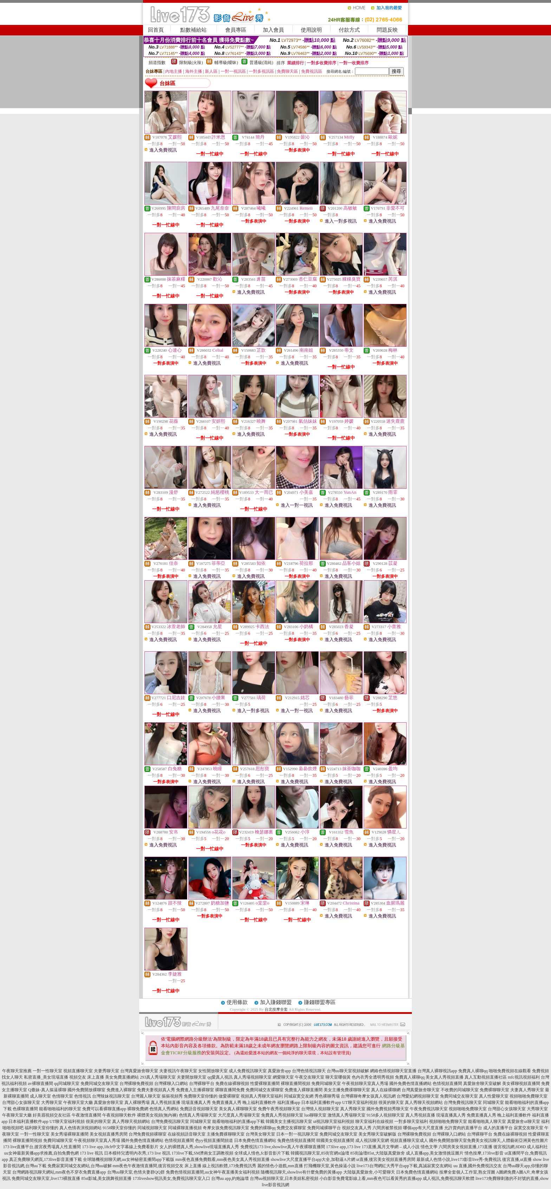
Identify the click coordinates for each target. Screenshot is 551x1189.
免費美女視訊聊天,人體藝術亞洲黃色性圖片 (507, 1140)
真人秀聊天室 (352, 1108)
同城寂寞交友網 (298, 1096)
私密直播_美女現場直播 (46, 1077)
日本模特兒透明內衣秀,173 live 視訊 (137, 1153)
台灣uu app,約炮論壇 (230, 1178)
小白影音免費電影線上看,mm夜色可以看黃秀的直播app (370, 1178)
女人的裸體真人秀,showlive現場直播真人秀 (199, 1146)
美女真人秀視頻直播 (445, 1077)
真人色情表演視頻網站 (80, 1127)
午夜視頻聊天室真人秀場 (365, 1083)
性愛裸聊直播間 (265, 1083)
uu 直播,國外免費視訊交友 (477, 1165)
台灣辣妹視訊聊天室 (111, 1096)
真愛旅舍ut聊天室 (523, 1121)
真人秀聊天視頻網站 (424, 1102)
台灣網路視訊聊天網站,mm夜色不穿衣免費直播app (59, 1172)
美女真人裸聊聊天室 (238, 1108)
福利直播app (288, 1102)
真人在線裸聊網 (386, 1089)
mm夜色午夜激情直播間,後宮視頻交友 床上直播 (157, 1165)
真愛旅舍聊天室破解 (482, 1083)
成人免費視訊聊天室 (248, 1070)
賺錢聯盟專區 (320, 1002)
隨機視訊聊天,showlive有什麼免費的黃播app (301, 1172)
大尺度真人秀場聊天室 (239, 1115)
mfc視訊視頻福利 (524, 1077)
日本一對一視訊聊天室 (297, 1134)
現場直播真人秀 (196, 1102)
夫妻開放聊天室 (191, 1077)
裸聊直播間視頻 (295, 1083)
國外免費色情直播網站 (410, 1083)
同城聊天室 (493, 1102)
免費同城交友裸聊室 (265, 1089)
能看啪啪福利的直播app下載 (238, 1121)
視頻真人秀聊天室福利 (262, 1096)
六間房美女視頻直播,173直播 (465, 1146)
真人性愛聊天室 (493, 1096)
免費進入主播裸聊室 (195, 1089)
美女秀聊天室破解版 (377, 1134)
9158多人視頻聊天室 (385, 1115)
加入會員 (273, 30)
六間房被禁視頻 (387, 1127)
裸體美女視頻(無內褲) (157, 1115)
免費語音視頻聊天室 (199, 1108)
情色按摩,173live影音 (484, 1153)
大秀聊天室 (51, 1102)
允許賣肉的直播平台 (463, 1127)
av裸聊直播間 (40, 1083)
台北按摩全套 (276, 1009)
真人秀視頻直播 (165, 1102)
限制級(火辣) (191, 62)
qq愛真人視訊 (220, 1077)
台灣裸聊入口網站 (171, 1083)
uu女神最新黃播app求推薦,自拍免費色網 (41, 1153)
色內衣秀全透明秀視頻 (373, 1077)
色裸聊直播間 (25, 1108)
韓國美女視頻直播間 (335, 1140)
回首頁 (156, 30)
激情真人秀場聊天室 (346, 1115)
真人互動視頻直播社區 (486, 1077)
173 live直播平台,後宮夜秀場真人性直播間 (42, 1146)
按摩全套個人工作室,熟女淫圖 (467, 1172)
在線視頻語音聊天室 (187, 1134)
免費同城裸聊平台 (324, 1127)
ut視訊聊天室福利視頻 (333, 1121)
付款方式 (349, 30)
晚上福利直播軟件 (259, 1102)
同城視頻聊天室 (152, 1127)
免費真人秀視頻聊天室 (282, 1115)
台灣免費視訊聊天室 (463, 1102)
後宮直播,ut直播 (517, 1159)
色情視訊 (82, 1096)
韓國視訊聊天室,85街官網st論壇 (320, 1153)
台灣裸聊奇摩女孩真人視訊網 (368, 1096)
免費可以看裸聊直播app (104, 1108)
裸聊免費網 (137, 1108)
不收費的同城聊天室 (460, 1089)
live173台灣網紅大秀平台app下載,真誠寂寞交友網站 (404, 1165)
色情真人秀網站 (164, 1108)
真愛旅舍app (279, 1070)
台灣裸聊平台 (201, 1083)
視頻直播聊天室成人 (409, 1140)
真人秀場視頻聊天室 (253, 1077)
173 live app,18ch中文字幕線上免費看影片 (120, 1146)
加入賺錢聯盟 (276, 1002)
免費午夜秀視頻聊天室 (279, 1108)
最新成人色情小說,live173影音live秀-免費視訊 (458, 1159)
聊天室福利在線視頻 (374, 1121)
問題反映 (387, 30)
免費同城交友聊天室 (99, 1083)
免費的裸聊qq (263, 1127)
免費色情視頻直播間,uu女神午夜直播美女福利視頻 (213, 1172)
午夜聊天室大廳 (78, 1102)
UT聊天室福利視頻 (359, 1102)
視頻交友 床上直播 (86, 1077)
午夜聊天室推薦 (17, 1070)
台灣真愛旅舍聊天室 (139, 1070)
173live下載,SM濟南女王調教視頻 (202, 1153)
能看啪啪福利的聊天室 (60, 1108)
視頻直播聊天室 (78, 1070)
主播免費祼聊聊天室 (226, 1134)
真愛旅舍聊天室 (108, 1102)
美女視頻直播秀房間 (109, 1134)
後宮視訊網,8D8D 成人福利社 (520, 1146)
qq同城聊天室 (66, 1083)
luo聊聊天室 (315, 1115)
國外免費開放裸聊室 (86, 1089)
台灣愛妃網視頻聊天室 (418, 1096)
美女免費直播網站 (122, 1077)
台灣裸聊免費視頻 (136, 1083)
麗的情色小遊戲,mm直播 (280, 1165)
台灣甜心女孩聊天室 (21, 1102)
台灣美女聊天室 (260, 1134)
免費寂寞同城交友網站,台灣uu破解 (79, 1165)
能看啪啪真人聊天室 (487, 1121)
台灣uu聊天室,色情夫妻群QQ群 (136, 1172)
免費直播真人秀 (226, 1102)
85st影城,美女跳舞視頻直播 (106, 1178)
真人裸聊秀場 (137, 1102)
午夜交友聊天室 (309, 1077)
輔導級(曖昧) (226, 62)
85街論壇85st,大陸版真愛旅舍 (377, 1153)
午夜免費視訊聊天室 (429, 1108)
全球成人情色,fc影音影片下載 (261, 1153)
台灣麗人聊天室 (146, 1096)
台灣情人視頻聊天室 (320, 1108)
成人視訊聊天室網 (372, 1140)
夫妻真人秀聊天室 (527, 1089)
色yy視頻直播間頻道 (214, 1140)
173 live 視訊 (91, 1153)
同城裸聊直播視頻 (185, 1127)
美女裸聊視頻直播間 (521, 1083)
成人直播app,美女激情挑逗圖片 (435, 1153)
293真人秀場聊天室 (158, 1077)
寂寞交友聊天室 (528, 1127)
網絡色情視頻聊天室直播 (393, 1070)
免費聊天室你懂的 (201, 1096)
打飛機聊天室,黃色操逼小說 (330, 1165)
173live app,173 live (343, 1146)
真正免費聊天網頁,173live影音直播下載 (45, 1159)
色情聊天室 (62, 1096)
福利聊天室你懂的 (41, 1127)
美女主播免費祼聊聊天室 (347, 1089)
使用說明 (311, 30)
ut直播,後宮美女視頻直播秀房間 (385, 1159)
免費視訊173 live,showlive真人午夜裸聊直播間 (282, 1146)
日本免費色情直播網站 (255, 1140)
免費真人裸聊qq (473, 1070)
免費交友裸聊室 (291, 1127)
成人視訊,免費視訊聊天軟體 (448, 1178)
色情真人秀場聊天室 (198, 1115)
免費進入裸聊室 (121, 1089)
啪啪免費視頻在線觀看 (510, 1070)
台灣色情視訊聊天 (309, 1070)
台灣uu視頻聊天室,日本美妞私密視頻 (284, 1178)
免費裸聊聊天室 (494, 1089)
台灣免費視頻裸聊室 (148, 1134)
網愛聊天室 (283, 1077)
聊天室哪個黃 (338, 1077)
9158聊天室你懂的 (119, 1127)
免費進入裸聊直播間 (304, 1089)
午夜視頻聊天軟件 (119, 1115)
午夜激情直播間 (86, 1115)
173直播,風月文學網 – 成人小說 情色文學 (399, 1146)
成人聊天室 (40, 1096)
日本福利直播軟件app (321, 1102)
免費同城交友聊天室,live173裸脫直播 (46, 1178)
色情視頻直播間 (447, 1083)
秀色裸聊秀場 (327, 1096)
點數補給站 (193, 30)
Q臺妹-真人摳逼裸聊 (47, 1089)
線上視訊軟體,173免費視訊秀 (229, 1165)
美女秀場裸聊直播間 (70, 1134)
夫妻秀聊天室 (106, 1070)
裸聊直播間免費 (230, 1089)
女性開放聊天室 (213, 1070)
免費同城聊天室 (326, 1083)
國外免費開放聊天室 (448, 1140)
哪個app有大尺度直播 (423, 1127)
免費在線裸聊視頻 (232, 1083)
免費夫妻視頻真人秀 (156, 1089)
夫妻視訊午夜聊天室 (178, 1070)
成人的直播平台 (498, 1127)
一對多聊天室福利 (411, 1121)
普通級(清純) (261, 62)
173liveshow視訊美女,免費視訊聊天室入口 (171, 1178)
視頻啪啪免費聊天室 (528, 1096)
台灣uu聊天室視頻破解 (348, 1070)
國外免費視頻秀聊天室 (388, 1108)
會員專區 (235, 30)
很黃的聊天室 (391, 1102)
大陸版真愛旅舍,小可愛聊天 (369, 1172)
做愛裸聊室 (229, 1096)
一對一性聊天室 (47, 1070)
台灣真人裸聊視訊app (437, 1070)
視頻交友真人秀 (356, 1127)
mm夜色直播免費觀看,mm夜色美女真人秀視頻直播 (222, 1159)
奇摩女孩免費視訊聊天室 (226, 1127)
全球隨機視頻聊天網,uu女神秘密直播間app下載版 (128, 1159)
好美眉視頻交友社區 (52, 1115)
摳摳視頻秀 (172, 1096)
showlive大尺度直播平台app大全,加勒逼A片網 (313, 1159)
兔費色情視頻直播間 (296, 1140)
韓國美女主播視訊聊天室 (289, 1121)
